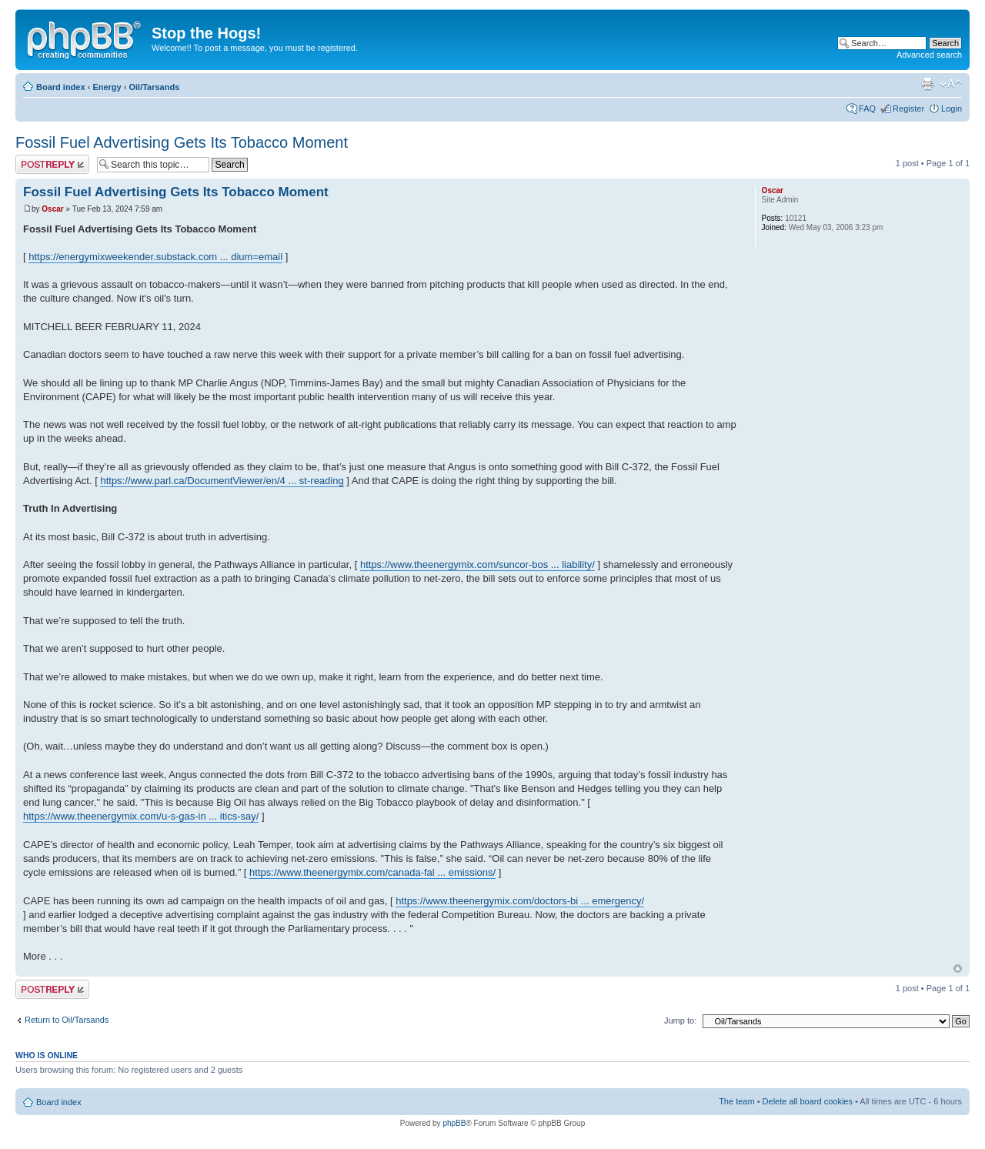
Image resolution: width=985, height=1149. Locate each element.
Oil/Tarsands (154, 87)
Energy (106, 87)
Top (957, 968)
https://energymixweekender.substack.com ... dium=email (155, 256)
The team (736, 1101)
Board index (60, 87)
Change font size (951, 84)
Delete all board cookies (808, 1101)
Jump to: (680, 1020)
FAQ (867, 108)
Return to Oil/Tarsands (67, 1019)
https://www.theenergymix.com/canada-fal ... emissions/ (372, 872)
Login (951, 108)
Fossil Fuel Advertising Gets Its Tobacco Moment (181, 142)
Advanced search (929, 54)
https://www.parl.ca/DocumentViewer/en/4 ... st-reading (221, 480)
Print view (927, 84)
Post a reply (52, 164)
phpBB (454, 1123)
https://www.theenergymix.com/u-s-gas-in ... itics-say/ (141, 816)
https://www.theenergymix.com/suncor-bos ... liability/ (477, 564)
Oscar (52, 209)
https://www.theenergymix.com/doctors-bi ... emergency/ (520, 901)
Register (908, 108)
